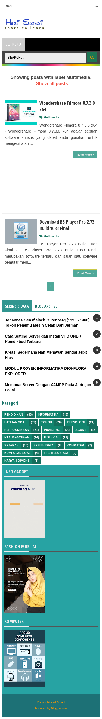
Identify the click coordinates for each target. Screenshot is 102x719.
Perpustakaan (16, 429)
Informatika (48, 414)
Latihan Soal (15, 422)
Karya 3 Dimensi (17, 460)
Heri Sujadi (58, 702)
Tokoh (46, 422)
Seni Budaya (43, 445)
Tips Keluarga (56, 453)
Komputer (75, 445)
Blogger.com (59, 708)
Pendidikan (13, 414)
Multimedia (51, 117)
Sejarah (11, 445)
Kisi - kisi (51, 437)
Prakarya (52, 429)
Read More (85, 154)
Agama (81, 429)
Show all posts (52, 83)
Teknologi (76, 422)
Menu (13, 44)
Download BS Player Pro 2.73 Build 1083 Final (66, 224)
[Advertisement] (51, 188)
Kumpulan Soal (17, 453)
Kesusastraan (16, 437)
